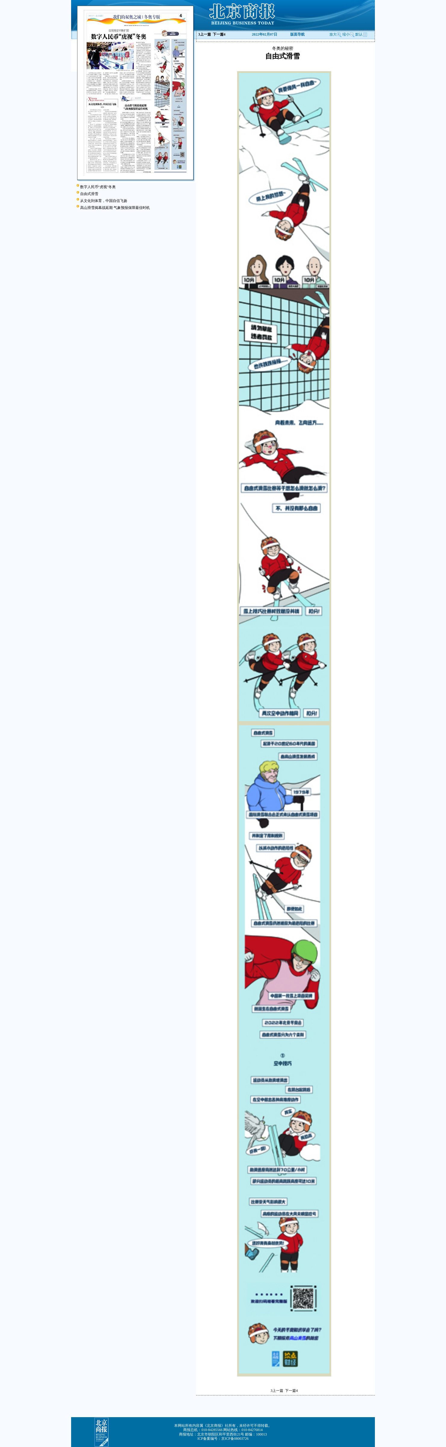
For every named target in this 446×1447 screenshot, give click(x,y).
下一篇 (219, 34)
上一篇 (204, 34)
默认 (361, 34)
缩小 (346, 34)
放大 (335, 34)
